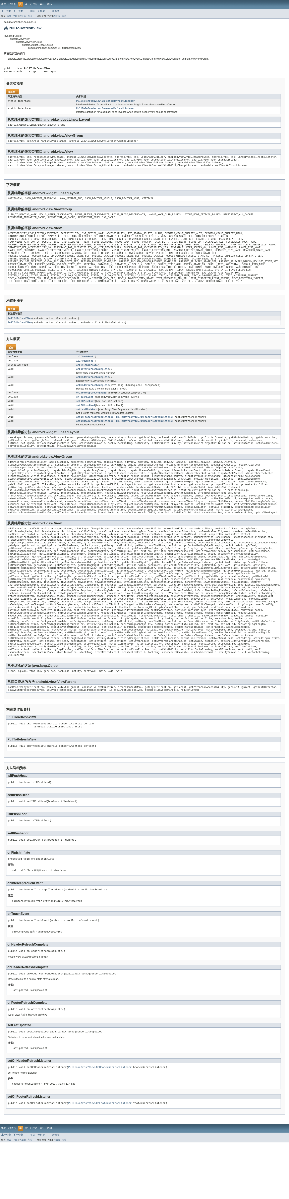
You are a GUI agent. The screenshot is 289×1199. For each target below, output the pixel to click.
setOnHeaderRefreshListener (94, 437)
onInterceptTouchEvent (91, 408)
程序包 (12, 4)
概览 (3, 4)
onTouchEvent (84, 412)
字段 (15, 16)
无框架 (41, 11)
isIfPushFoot (84, 370)
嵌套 (9, 16)
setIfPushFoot (85, 416)
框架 (32, 11)
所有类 (55, 11)
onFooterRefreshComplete (92, 383)
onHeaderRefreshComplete (92, 391)
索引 (42, 4)
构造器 (22, 16)
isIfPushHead (84, 374)
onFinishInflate (87, 378)
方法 (30, 16)
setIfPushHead (85, 421)
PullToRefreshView (20, 331)
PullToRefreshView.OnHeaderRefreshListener (105, 110)
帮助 (49, 4)
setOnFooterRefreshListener (94, 433)
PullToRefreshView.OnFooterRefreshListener (105, 102)
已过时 (33, 4)
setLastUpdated (86, 425)
